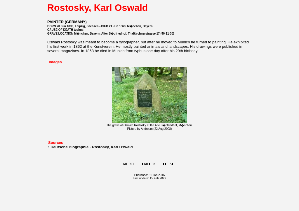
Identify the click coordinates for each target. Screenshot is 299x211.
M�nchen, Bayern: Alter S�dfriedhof (100, 33)
